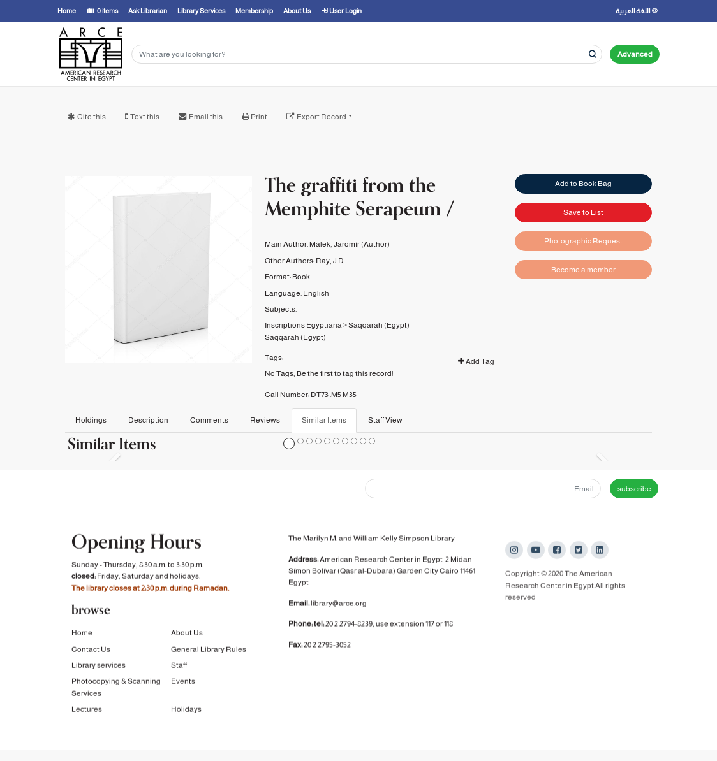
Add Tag (476, 361)
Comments (209, 420)
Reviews (265, 420)
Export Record (321, 116)
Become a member (583, 269)
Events (183, 683)
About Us (187, 635)
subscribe (634, 488)
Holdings (91, 420)
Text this (144, 116)
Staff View (385, 420)
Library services (98, 667)
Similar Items (324, 420)
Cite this (91, 116)
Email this (206, 116)
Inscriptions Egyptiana (303, 325)
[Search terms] (366, 54)
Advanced (635, 54)
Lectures (86, 711)
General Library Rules (208, 651)
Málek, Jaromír (334, 244)
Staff (179, 667)
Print (259, 116)
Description (148, 420)
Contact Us (90, 651)
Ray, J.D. (330, 260)
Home (81, 635)
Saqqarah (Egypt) (379, 325)
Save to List (583, 212)
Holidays (186, 711)
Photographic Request (583, 240)
